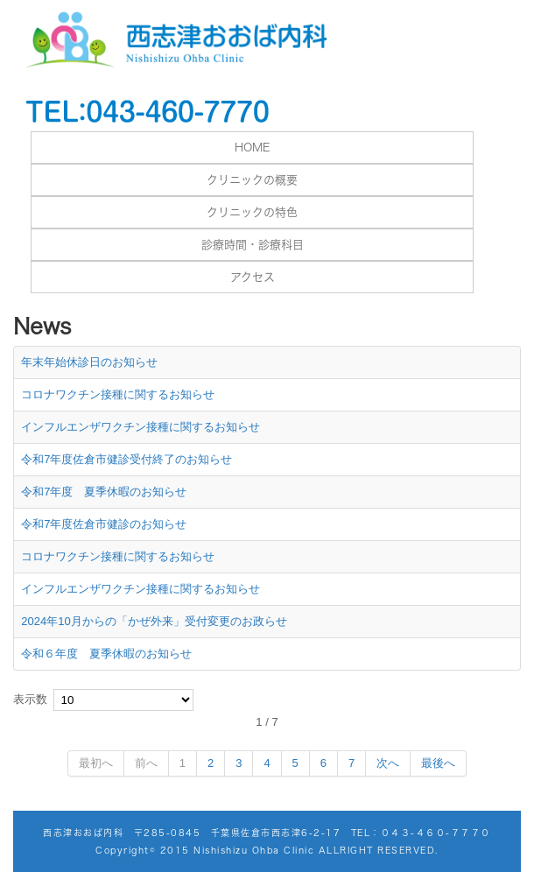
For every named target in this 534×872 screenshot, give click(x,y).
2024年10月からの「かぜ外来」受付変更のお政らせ (153, 621)
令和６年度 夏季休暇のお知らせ (106, 653)
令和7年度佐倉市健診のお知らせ (103, 524)
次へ (387, 763)
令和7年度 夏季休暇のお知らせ (103, 491)
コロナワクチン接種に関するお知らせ (117, 394)
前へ (146, 763)
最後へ (438, 763)
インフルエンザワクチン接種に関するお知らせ (140, 426)
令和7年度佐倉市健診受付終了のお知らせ (126, 459)
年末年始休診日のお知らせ (89, 362)
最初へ (96, 763)
